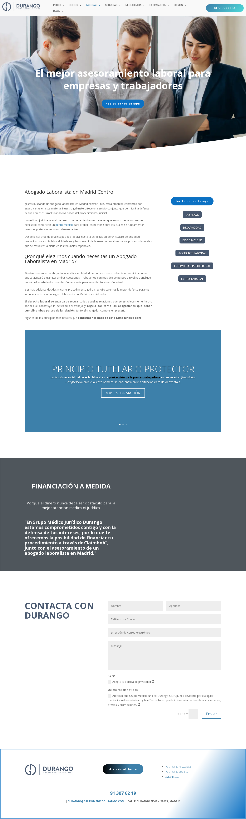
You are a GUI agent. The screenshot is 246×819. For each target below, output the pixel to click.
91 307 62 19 (123, 793)
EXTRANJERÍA (158, 5)
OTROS (178, 5)
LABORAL (91, 5)
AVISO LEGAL (172, 776)
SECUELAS (111, 5)
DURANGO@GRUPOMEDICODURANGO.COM (95, 801)
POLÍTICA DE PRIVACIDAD (178, 766)
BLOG (56, 11)
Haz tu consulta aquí (141, 103)
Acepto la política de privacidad (131, 682)
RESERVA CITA (224, 8)
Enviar (211, 713)
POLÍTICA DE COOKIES (176, 771)
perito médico (64, 225)
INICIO (57, 5)
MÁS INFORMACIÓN (123, 396)
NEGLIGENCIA (133, 5)
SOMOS (73, 5)
